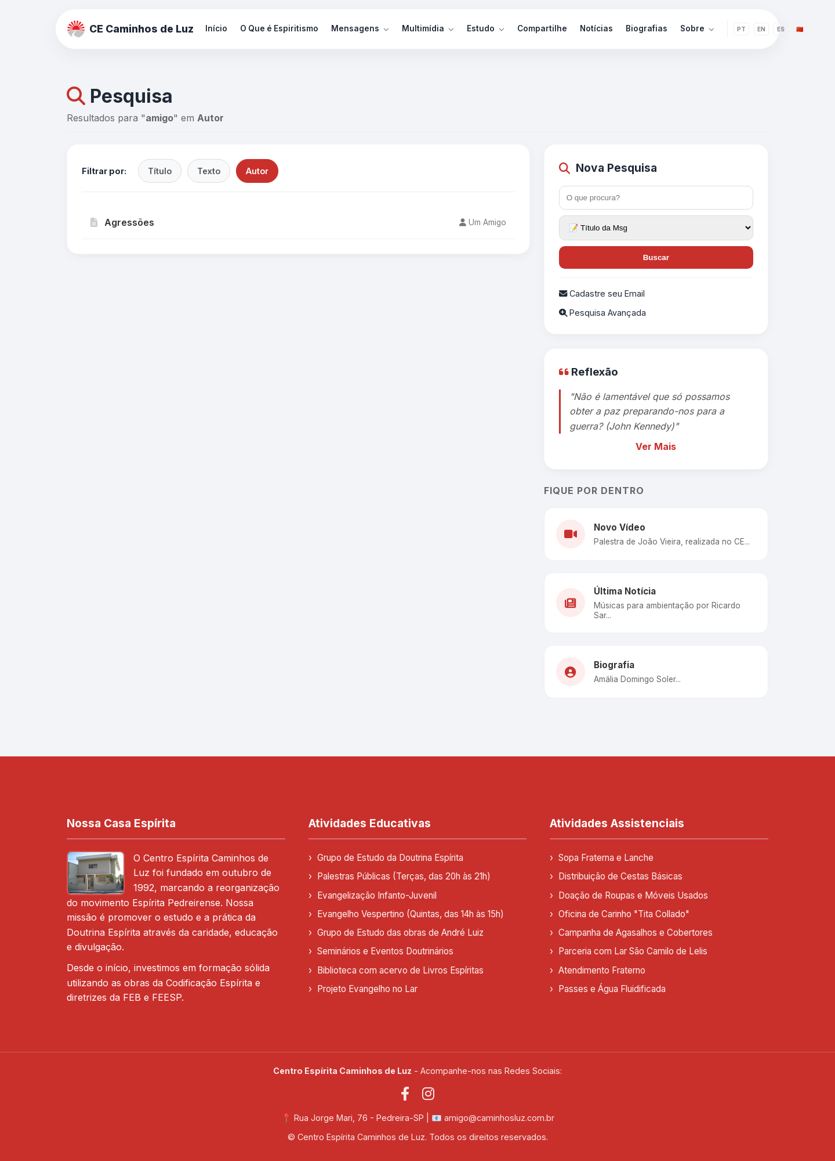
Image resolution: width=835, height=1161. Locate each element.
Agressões (122, 222)
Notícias (596, 28)
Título (160, 171)
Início (216, 28)
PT (741, 29)
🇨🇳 (799, 29)
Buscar (656, 257)
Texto (208, 171)
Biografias (646, 28)
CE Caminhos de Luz (130, 29)
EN (761, 29)
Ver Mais (656, 446)
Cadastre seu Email (602, 293)
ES (781, 29)
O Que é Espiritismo (279, 28)
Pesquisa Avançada (602, 313)
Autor (257, 171)
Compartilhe (542, 28)
